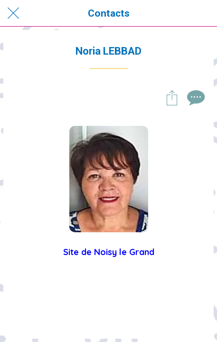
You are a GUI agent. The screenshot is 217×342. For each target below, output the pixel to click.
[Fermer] (13, 13)
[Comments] (194, 97)
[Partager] (171, 97)
